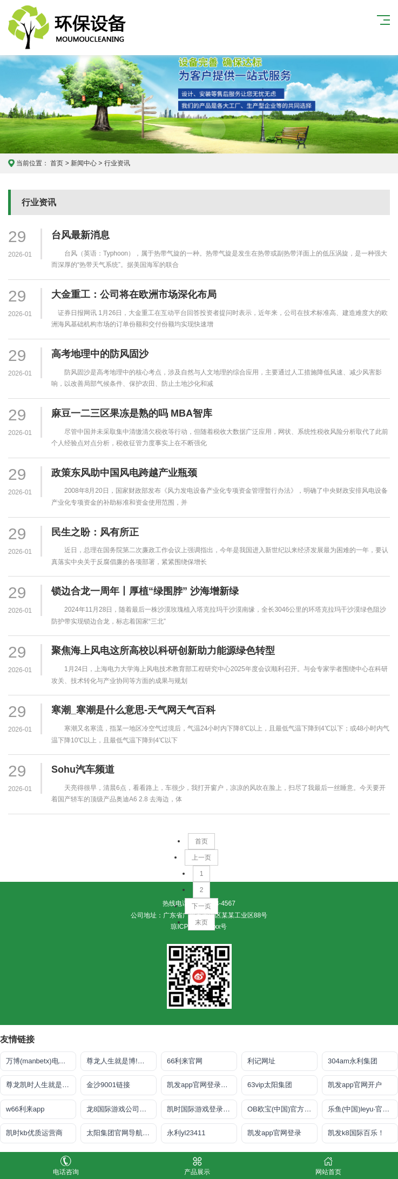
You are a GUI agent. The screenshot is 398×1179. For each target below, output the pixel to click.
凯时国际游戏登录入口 (202, 1109)
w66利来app (25, 1109)
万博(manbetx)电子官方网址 (41, 1061)
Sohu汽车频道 (82, 769)
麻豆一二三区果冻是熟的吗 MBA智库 (131, 413)
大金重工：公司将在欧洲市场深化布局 (134, 294)
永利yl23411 (186, 1133)
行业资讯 (117, 163)
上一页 (201, 857)
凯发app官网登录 (274, 1133)
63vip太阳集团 (269, 1085)
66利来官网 (185, 1061)
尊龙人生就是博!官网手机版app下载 (121, 1061)
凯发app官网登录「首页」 (202, 1085)
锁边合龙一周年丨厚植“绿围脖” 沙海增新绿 (145, 591)
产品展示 (196, 1166)
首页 (56, 163)
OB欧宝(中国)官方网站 (282, 1109)
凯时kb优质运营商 (34, 1133)
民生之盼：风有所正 (95, 532)
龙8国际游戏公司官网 (119, 1109)
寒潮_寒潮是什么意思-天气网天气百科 (133, 710)
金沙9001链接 (108, 1085)
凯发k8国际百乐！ (356, 1133)
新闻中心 (84, 163)
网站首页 (328, 1166)
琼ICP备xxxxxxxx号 (199, 926)
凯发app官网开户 (355, 1085)
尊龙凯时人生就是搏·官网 (41, 1085)
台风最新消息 (80, 235)
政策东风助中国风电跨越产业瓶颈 (124, 472)
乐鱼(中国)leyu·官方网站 (363, 1109)
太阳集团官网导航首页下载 (121, 1133)
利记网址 (261, 1061)
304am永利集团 (352, 1061)
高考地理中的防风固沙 (100, 354)
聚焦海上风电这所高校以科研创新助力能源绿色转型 (163, 650)
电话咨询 (65, 1166)
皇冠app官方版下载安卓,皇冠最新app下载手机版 (73, 27)
